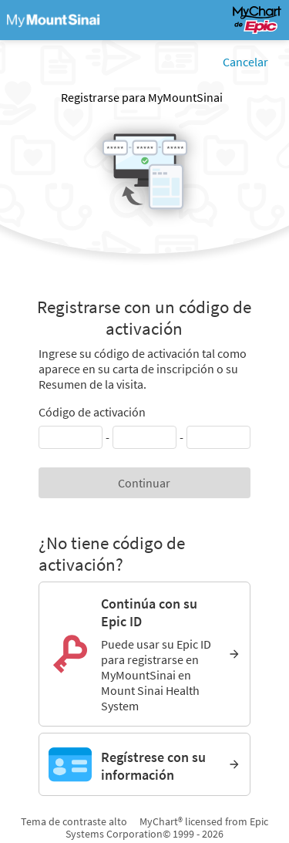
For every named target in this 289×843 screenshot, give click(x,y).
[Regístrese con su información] (144, 764)
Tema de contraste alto (74, 821)
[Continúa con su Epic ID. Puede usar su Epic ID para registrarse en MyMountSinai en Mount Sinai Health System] (144, 654)
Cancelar (245, 61)
